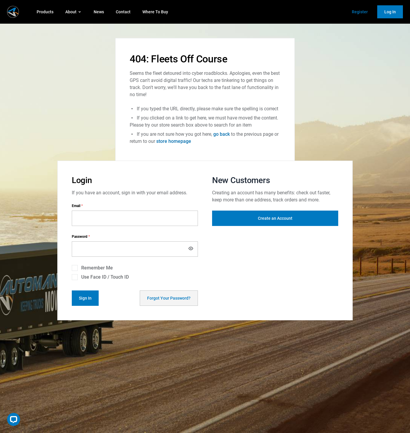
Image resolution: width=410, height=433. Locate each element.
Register (360, 11)
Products (45, 11)
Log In (390, 11)
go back (221, 134)
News (99, 11)
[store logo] (13, 12)
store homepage (173, 141)
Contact (123, 11)
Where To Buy (155, 11)
